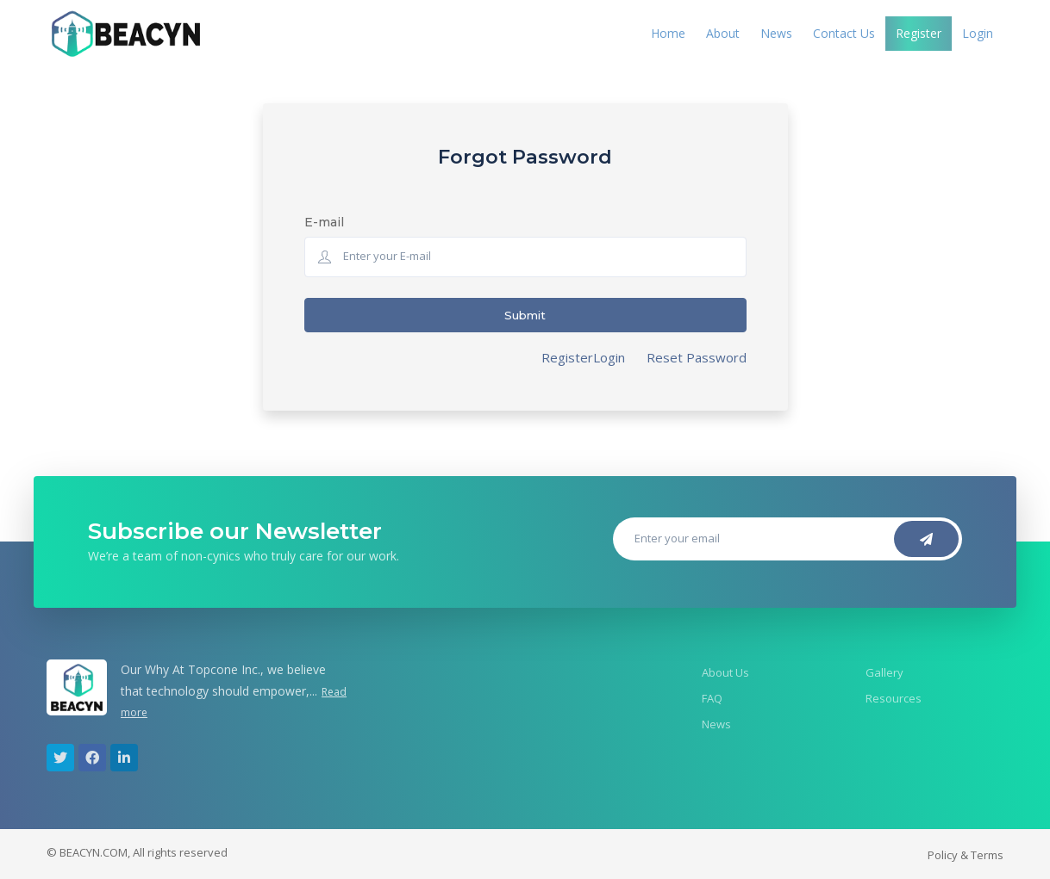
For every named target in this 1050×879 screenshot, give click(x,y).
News (776, 33)
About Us (725, 672)
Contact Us (844, 33)
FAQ (712, 698)
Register (918, 33)
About (723, 33)
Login (977, 33)
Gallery (884, 672)
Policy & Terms (965, 855)
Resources (894, 698)
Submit (525, 315)
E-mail (324, 222)
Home (668, 33)
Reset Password (697, 357)
